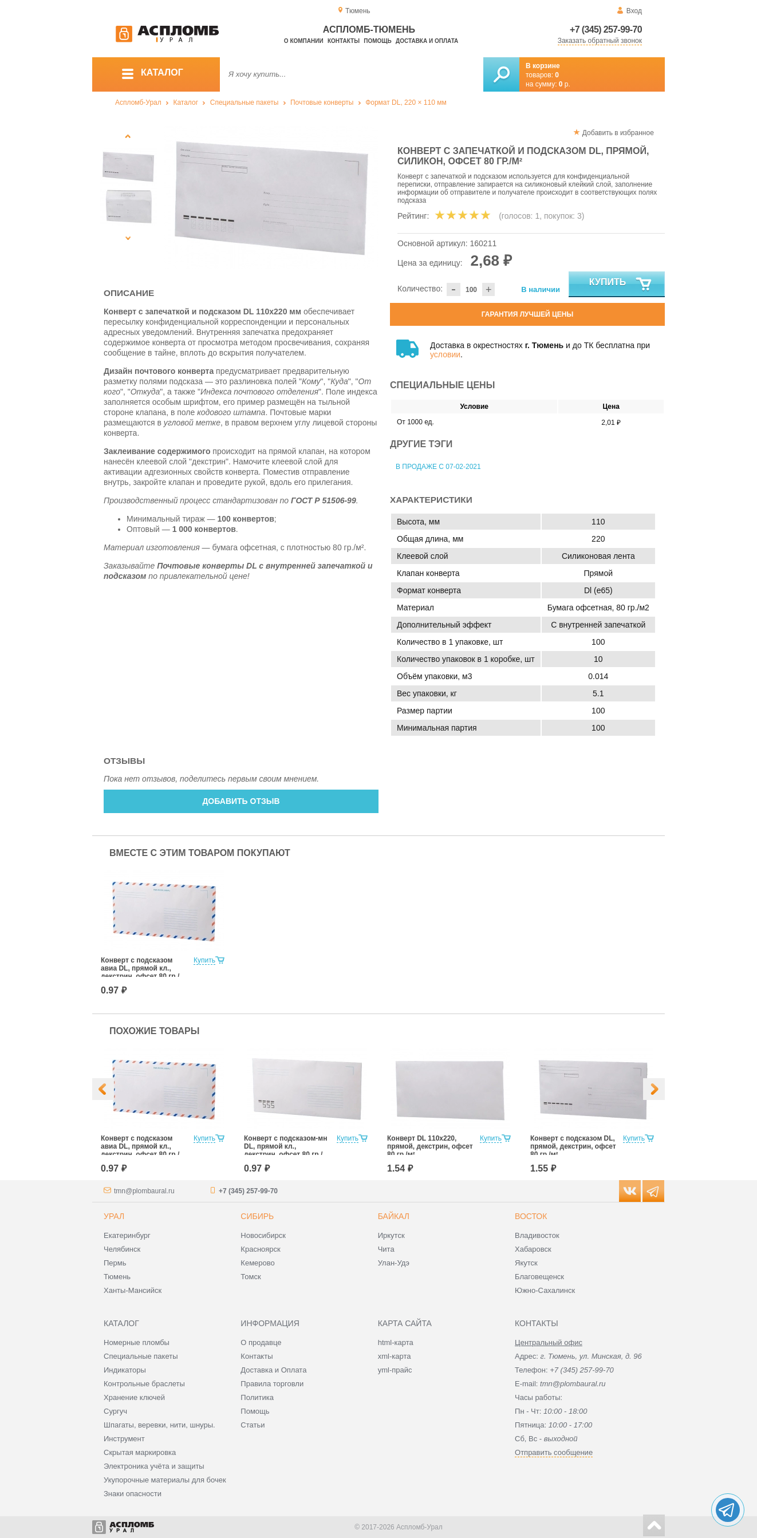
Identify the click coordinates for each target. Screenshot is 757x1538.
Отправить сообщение (554, 1452)
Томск (250, 1276)
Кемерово (257, 1263)
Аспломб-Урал (138, 102)
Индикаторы (125, 1370)
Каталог (185, 102)
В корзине (543, 66)
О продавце (260, 1342)
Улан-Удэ (393, 1263)
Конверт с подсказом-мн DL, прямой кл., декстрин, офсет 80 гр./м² (285, 1150)
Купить (621, 284)
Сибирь (257, 1216)
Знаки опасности (132, 1493)
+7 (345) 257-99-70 (606, 29)
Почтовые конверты (321, 102)
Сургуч (115, 1411)
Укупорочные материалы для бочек (165, 1480)
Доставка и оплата (427, 41)
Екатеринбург (127, 1235)
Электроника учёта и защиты (154, 1466)
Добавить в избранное (618, 133)
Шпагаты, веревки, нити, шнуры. (159, 1425)
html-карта (395, 1342)
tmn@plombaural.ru (144, 1191)
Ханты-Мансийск (132, 1290)
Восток (531, 1216)
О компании (304, 41)
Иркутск (391, 1235)
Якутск (526, 1263)
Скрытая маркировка (140, 1452)
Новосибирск (263, 1235)
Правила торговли (271, 1383)
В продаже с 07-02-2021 (438, 467)
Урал (114, 1216)
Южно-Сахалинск (545, 1290)
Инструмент (124, 1438)
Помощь (377, 41)
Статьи (252, 1425)
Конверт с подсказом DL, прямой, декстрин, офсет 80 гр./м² (573, 1146)
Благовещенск (539, 1276)
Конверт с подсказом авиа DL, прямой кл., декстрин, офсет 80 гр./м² (140, 972)
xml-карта (394, 1356)
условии (445, 354)
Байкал (393, 1216)
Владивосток (537, 1235)
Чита (386, 1249)
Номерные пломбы (136, 1342)
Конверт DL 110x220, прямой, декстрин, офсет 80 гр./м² (430, 1146)
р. (564, 84)
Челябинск (122, 1249)
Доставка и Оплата (273, 1370)
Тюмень (117, 1276)
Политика (257, 1397)
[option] (271, 197)
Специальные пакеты (244, 102)
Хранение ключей (134, 1397)
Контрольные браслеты (144, 1383)
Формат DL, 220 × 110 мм (406, 102)
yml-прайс (395, 1370)
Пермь (115, 1263)
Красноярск (260, 1249)
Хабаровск (533, 1249)
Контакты (344, 41)
